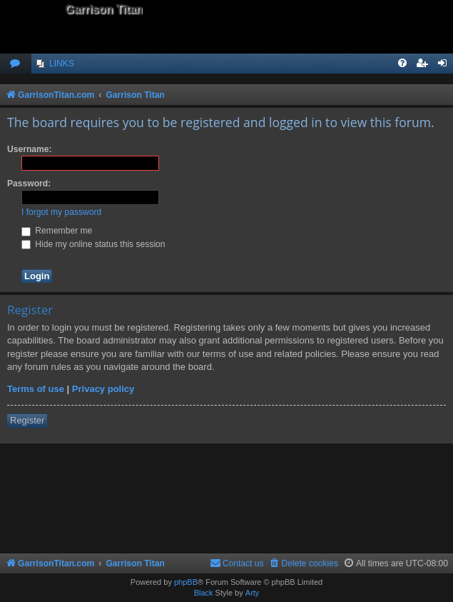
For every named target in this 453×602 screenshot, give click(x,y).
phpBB (186, 582)
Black (203, 592)
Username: (29, 149)
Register (27, 420)
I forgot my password (61, 212)
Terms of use (35, 388)
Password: (29, 184)
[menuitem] (16, 64)
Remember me (56, 231)
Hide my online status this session (93, 244)
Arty (252, 592)
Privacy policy (103, 388)
